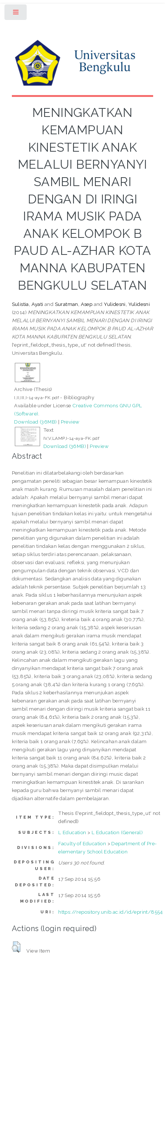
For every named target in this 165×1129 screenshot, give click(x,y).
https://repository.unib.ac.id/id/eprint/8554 (110, 912)
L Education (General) (117, 832)
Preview (70, 422)
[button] (16, 947)
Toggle (16, 14)
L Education (72, 832)
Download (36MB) (35, 422)
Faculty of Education (82, 843)
